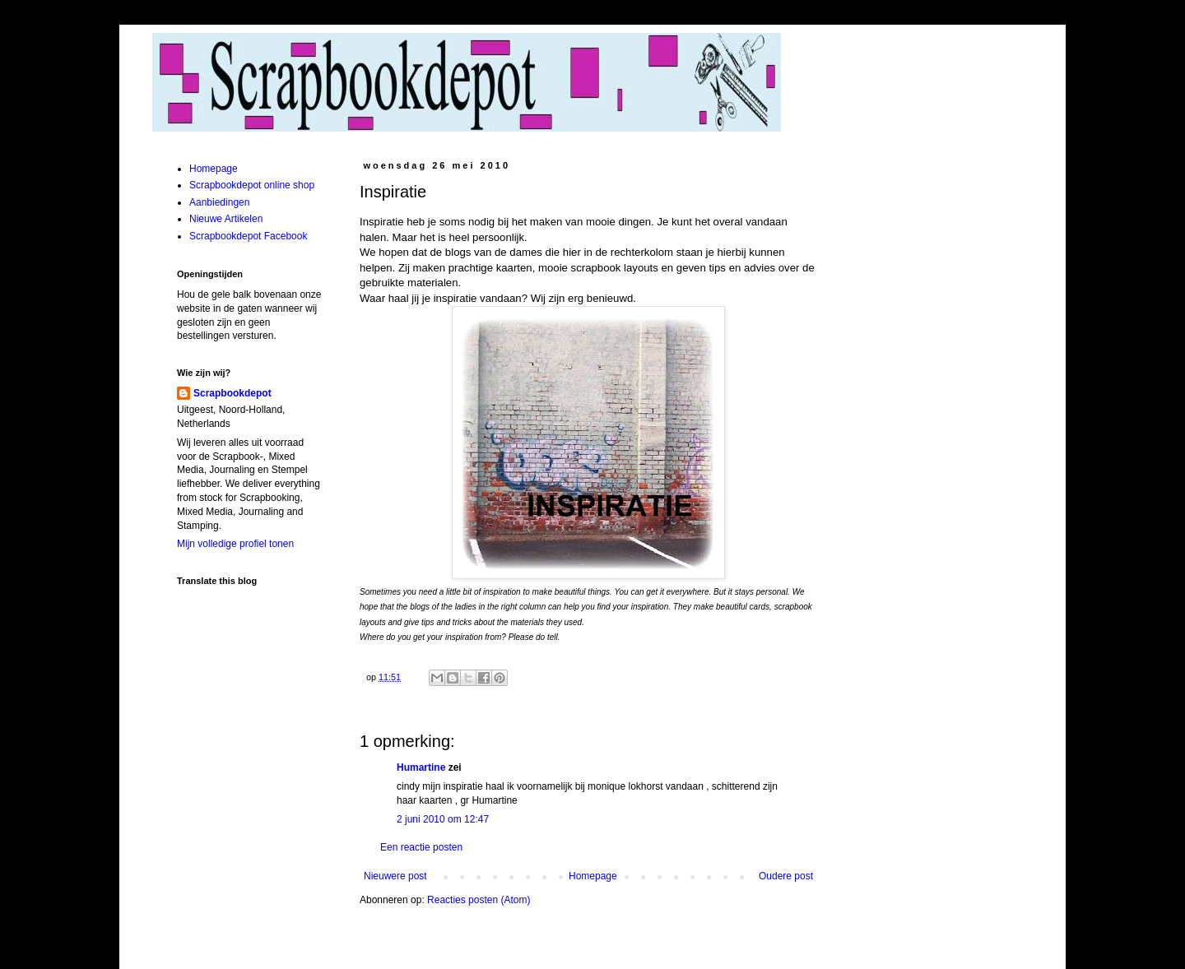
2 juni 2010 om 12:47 (443, 819)
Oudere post (786, 876)
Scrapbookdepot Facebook (248, 236)
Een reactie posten (421, 847)
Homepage (593, 876)
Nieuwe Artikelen (226, 219)
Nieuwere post (395, 876)
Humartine (421, 767)
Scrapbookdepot (232, 393)
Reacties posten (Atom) (478, 900)
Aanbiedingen (219, 202)
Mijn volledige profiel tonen (235, 543)
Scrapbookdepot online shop (251, 185)
